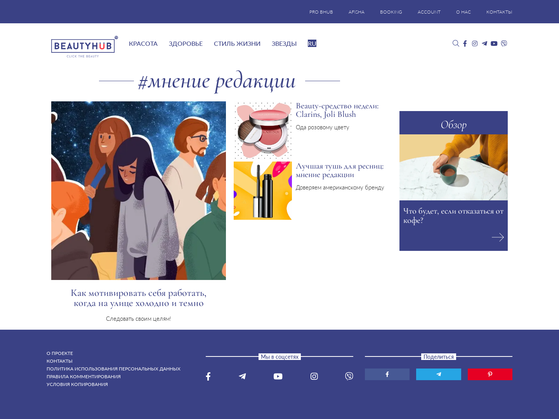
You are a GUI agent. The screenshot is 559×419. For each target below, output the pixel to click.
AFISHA (357, 12)
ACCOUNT (429, 12)
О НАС (463, 12)
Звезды (284, 43)
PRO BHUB (321, 12)
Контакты (60, 361)
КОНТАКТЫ (499, 12)
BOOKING (391, 12)
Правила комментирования (84, 376)
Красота (143, 43)
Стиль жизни (237, 43)
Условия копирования (77, 384)
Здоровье (186, 43)
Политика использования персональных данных (114, 369)
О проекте (60, 353)
